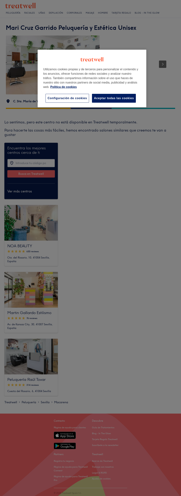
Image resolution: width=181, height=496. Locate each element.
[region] (92, 78)
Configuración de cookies (67, 98)
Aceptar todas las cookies (114, 98)
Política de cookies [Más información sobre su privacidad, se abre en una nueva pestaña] (63, 86)
